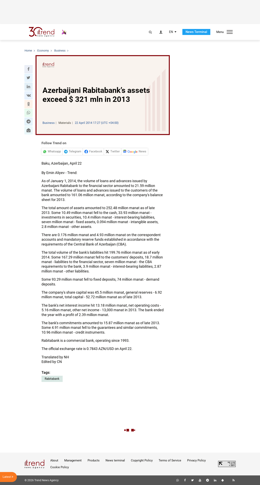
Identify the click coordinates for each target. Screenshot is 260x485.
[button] (28, 69)
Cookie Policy (59, 467)
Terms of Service (170, 460)
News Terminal (196, 32)
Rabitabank (52, 379)
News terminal (115, 460)
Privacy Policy (196, 460)
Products (94, 460)
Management (73, 460)
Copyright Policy (142, 460)
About (54, 460)
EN (171, 32)
